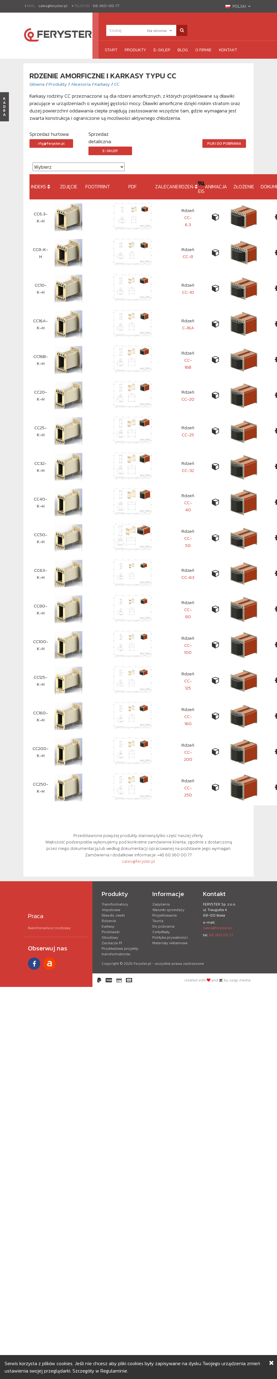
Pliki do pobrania (224, 143)
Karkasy (102, 84)
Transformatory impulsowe (115, 907)
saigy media (240, 980)
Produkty (135, 50)
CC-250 (188, 791)
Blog (183, 50)
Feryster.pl (142, 963)
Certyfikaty (161, 932)
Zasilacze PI (112, 943)
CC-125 (188, 684)
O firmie (203, 50)
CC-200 (188, 755)
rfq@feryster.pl (51, 143)
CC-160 (188, 720)
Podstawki (110, 932)
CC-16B (188, 363)
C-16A (188, 327)
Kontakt (228, 50)
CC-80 (188, 613)
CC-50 (188, 542)
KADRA (4, 106)
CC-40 (188, 506)
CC (116, 84)
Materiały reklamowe (170, 943)
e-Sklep (162, 50)
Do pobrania (163, 926)
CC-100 (188, 649)
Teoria (157, 921)
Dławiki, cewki (113, 915)
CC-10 (188, 292)
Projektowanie (164, 915)
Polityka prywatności (170, 937)
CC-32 (188, 470)
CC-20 (187, 399)
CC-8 (188, 256)
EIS (201, 191)
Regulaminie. (114, 1370)
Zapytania (161, 904)
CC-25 (188, 434)
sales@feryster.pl (52, 6)
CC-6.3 (188, 221)
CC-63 (187, 577)
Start (111, 50)
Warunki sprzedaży (168, 910)
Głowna (37, 84)
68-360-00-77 (106, 6)
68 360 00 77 (221, 935)
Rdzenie (109, 921)
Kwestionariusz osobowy (49, 928)
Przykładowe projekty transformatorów (120, 951)
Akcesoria (81, 84)
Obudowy (110, 937)
